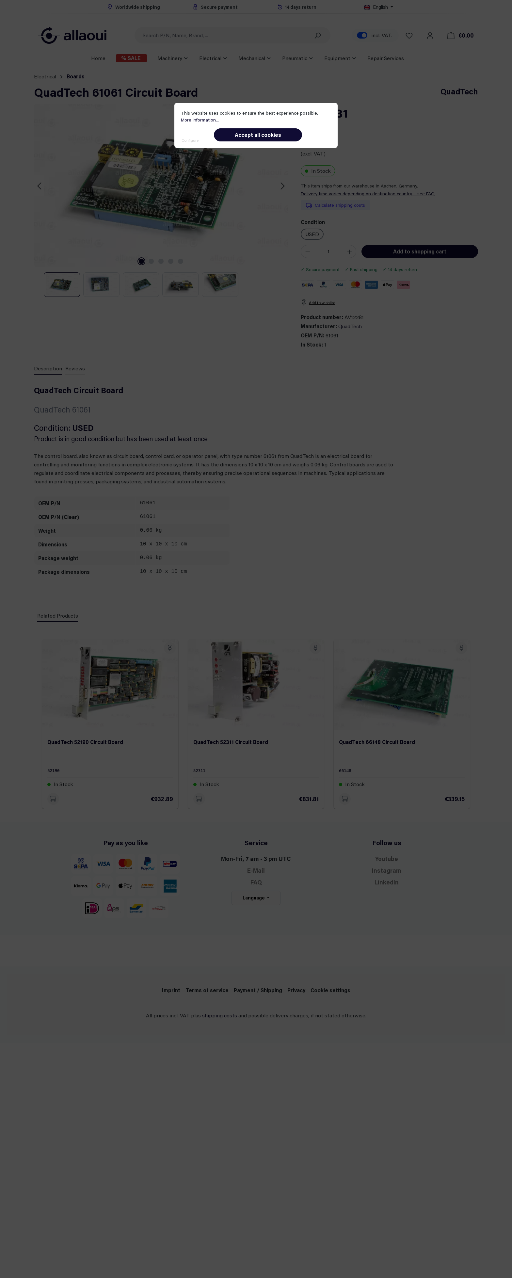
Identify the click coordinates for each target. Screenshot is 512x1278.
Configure (190, 140)
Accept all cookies (258, 134)
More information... (200, 120)
